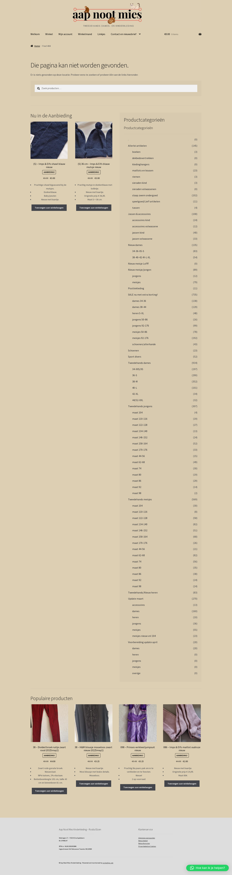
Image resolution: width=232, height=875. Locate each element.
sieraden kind (139, 182)
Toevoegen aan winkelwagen (49, 207)
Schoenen (133, 350)
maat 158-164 (139, 443)
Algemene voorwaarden (146, 838)
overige (136, 673)
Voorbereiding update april (142, 642)
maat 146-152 (139, 437)
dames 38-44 (139, 307)
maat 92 (136, 487)
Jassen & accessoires (139, 214)
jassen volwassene (142, 238)
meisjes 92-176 (140, 338)
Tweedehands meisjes (140, 499)
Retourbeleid (143, 841)
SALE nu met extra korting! (143, 294)
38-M (135, 381)
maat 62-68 (138, 462)
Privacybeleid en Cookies (147, 846)
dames (135, 611)
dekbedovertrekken (143, 158)
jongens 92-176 (140, 325)
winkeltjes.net (108, 863)
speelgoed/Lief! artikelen (146, 201)
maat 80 (136, 474)
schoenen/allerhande (144, 344)
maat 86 (136, 480)
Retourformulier (144, 843)
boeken (136, 151)
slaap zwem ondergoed (145, 195)
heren (135, 617)
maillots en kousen (142, 170)
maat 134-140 (139, 431)
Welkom (35, 34)
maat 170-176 (139, 449)
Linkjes (101, 34)
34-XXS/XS (137, 369)
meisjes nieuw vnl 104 (144, 635)
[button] (207, 868)
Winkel (49, 34)
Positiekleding (136, 288)
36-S (134, 375)
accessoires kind (141, 220)
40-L (134, 387)
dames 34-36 (139, 300)
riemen (136, 176)
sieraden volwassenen (144, 189)
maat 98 (136, 493)
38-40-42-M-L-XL (141, 257)
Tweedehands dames (139, 362)
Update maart (135, 598)
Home (37, 45)
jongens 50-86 (140, 319)
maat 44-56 (138, 456)
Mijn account (65, 34)
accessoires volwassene (145, 226)
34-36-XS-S (138, 251)
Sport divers (134, 356)
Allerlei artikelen (137, 145)
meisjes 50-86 (139, 331)
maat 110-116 (139, 418)
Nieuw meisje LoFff (138, 263)
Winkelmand (85, 34)
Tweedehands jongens (140, 406)
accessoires (138, 604)
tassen (136, 207)
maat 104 (137, 412)
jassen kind (138, 232)
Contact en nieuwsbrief (123, 34)
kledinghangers (140, 164)
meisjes (136, 282)
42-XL (135, 393)
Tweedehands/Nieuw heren (143, 592)
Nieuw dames (135, 245)
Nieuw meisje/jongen (139, 269)
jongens (136, 276)
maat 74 (136, 468)
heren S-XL (138, 313)
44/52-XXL (137, 400)
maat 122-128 (139, 424)
